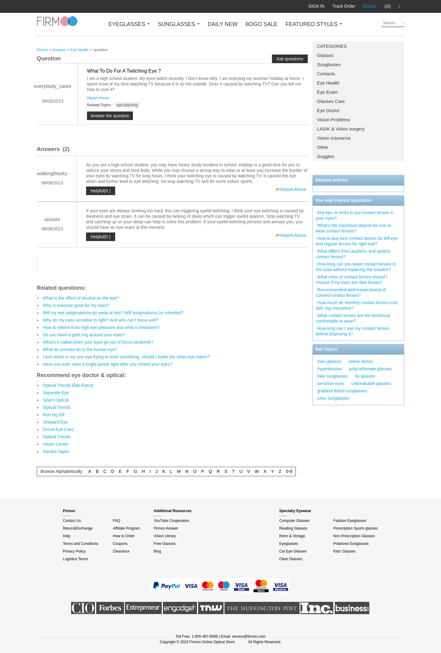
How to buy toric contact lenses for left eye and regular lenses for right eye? (357, 241)
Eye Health (328, 82)
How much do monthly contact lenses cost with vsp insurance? (356, 305)
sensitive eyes (330, 383)
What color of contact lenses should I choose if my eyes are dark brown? (351, 279)
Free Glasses (164, 544)
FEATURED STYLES (314, 24)
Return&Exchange (77, 528)
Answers (59, 50)
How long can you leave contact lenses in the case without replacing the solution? (356, 267)
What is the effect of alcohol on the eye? (81, 298)
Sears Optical (56, 400)
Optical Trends (56, 407)
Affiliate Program (126, 528)
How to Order (123, 536)
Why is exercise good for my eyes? (76, 305)
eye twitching (127, 105)
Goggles (325, 156)
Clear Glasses (290, 559)
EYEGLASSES (129, 24)
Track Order (343, 6)
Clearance (121, 551)
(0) (387, 6)
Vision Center (56, 444)
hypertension (329, 368)
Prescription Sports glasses (355, 528)
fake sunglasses (332, 376)
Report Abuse (98, 98)
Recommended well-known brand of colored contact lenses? (351, 292)
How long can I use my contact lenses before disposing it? (352, 331)
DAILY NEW (222, 24)
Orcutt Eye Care (58, 429)
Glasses (325, 55)
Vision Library (165, 536)
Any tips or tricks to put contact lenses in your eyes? (355, 215)
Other (323, 147)
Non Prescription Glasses (354, 536)
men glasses (329, 361)
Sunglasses (329, 64)
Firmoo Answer (166, 528)
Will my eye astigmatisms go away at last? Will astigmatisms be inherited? (113, 312)
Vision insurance (334, 138)
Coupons (120, 544)
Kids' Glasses (344, 551)
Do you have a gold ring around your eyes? (84, 334)
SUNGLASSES (179, 24)
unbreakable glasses (370, 383)
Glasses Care (331, 101)
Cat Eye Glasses (293, 551)
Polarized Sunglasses (350, 544)
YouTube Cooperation (171, 521)
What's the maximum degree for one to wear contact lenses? (353, 228)
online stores (361, 361)
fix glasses (365, 376)
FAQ (116, 521)
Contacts (326, 73)
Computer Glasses (294, 521)
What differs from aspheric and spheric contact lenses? (353, 254)
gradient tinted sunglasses (342, 390)
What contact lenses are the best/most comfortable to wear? (353, 318)
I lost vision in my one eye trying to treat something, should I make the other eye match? (126, 356)
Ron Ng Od (53, 414)
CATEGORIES (332, 46)
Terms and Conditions (80, 544)
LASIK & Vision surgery (341, 128)
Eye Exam (327, 92)
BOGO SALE (261, 24)
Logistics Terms (75, 559)
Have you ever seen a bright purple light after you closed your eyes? (107, 364)
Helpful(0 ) (101, 190)
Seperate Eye (56, 392)
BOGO (369, 6)
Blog (157, 551)
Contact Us (72, 521)
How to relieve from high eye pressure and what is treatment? (101, 327)
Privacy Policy (74, 551)
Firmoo (42, 50)
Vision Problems (333, 119)
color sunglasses (333, 398)
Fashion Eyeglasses (349, 521)
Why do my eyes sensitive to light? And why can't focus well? (101, 320)
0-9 (289, 471)
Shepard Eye (55, 422)
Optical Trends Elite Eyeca (68, 385)
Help (66, 536)
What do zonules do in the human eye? (80, 349)
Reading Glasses (293, 528)
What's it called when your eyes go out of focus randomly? (98, 342)
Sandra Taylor (56, 451)
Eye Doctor (328, 110)
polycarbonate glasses (370, 368)
